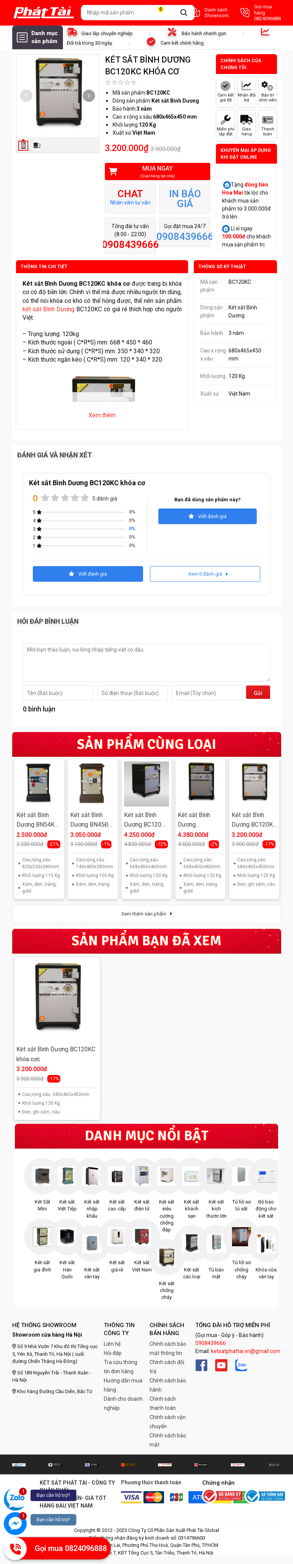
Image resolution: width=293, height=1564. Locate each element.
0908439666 (210, 1343)
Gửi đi (258, 694)
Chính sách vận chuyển (168, 1421)
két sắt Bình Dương (49, 309)
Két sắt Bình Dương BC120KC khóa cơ (254, 820)
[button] (89, 96)
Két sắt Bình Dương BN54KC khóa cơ (37, 820)
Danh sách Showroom (209, 13)
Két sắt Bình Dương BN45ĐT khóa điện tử (91, 820)
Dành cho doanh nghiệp (123, 1403)
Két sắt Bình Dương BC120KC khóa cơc (55, 1054)
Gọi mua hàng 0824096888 (260, 12)
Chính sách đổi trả (167, 1366)
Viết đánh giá (207, 516)
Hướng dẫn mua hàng (123, 1385)
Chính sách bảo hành (168, 1385)
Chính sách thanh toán (163, 1403)
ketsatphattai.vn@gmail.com (245, 1351)
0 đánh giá (104, 499)
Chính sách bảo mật (168, 1440)
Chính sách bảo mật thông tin (168, 1348)
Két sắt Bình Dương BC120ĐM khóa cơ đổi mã (198, 820)
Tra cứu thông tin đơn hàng (120, 1366)
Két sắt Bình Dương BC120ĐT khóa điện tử (146, 820)
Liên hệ (112, 1344)
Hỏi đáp (113, 1353)
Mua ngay (152, 172)
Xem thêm (102, 415)
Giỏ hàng (165, 13)
